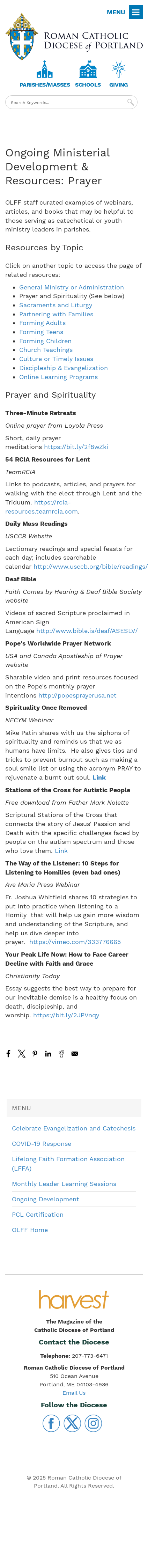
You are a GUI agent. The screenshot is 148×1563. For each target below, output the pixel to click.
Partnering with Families (56, 314)
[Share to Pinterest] (35, 1053)
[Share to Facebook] (8, 1053)
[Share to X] (21, 1053)
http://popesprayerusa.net (77, 695)
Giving (118, 84)
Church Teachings (46, 349)
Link (98, 777)
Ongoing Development (45, 1199)
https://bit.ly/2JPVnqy (66, 1015)
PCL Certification (38, 1214)
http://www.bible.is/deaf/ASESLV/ (87, 630)
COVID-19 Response (41, 1143)
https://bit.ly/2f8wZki (76, 446)
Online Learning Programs (58, 377)
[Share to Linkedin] (48, 1053)
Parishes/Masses (45, 84)
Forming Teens (41, 332)
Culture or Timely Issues (56, 358)
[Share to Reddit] (61, 1053)
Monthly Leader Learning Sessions (64, 1183)
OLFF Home (30, 1229)
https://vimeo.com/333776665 (75, 941)
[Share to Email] (74, 1053)
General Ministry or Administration (71, 287)
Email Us (74, 1392)
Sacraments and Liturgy (55, 305)
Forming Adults (42, 322)
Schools (88, 84)
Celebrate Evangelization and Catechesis (73, 1128)
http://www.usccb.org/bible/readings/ (91, 566)
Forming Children (45, 341)
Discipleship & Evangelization (63, 367)
